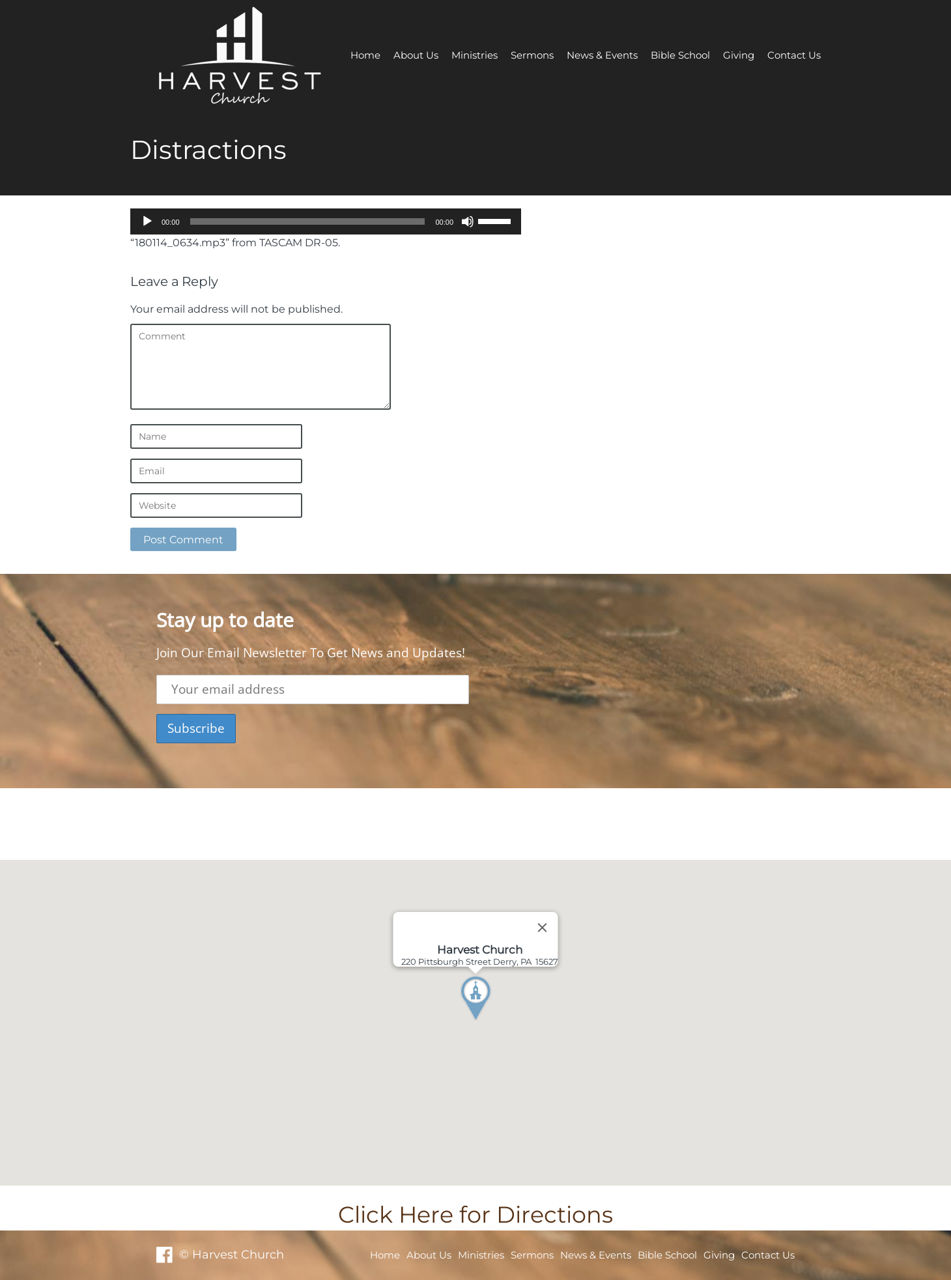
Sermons (532, 55)
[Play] (147, 221)
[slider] (307, 221)
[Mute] (467, 221)
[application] (325, 221)
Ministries (474, 55)
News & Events (602, 55)
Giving (738, 55)
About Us (415, 55)
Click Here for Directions (475, 1215)
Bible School (680, 55)
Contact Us (794, 55)
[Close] (542, 927)
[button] (499, 1023)
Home (365, 55)
